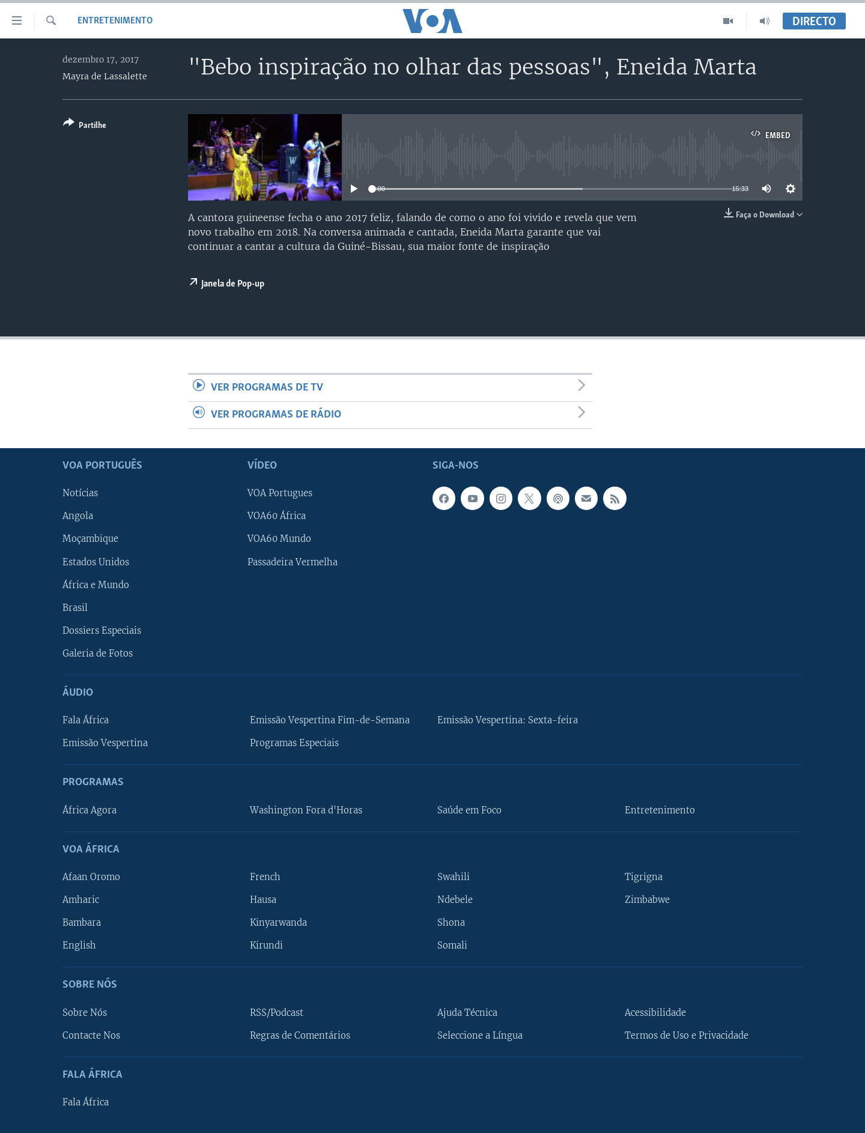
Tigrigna (644, 877)
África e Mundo (95, 585)
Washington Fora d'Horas (306, 810)
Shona (451, 922)
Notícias (80, 493)
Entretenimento (115, 21)
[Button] (84, 126)
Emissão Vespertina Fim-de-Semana (330, 720)
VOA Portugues (279, 493)
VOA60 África (276, 516)
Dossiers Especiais (101, 630)
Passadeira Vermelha (292, 562)
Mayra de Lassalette (104, 76)
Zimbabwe (647, 900)
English (79, 945)
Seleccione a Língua (480, 1035)
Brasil (75, 608)
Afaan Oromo (91, 877)
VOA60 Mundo (279, 539)
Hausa (263, 900)
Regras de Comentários (300, 1035)
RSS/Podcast (276, 1012)
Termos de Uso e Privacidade (686, 1035)
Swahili (453, 877)
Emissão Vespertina (105, 743)
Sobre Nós (84, 1012)
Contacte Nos (91, 1035)
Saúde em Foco (469, 810)
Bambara (81, 922)
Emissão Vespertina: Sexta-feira (507, 720)
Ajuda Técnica (467, 1012)
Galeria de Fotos (97, 653)
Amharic (80, 900)
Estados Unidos (95, 562)
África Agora (89, 810)
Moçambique (90, 539)
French (265, 877)
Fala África (85, 720)
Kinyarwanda (278, 922)
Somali (452, 945)
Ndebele (455, 900)
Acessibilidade (655, 1012)
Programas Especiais (294, 743)
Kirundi (266, 945)
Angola (77, 516)
